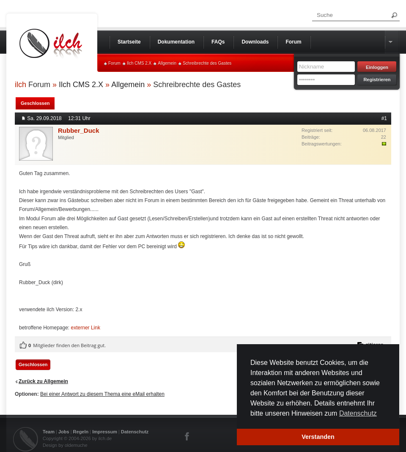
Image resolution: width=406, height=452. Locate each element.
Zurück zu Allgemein (43, 381)
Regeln (81, 431)
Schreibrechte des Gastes (207, 63)
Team (49, 431)
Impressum (104, 431)
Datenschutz (134, 431)
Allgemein (167, 63)
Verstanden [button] (318, 436)
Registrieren (376, 79)
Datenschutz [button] (358, 413)
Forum (114, 63)
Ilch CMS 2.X (139, 63)
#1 (384, 118)
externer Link (85, 328)
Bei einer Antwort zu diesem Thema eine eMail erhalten (102, 394)
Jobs (63, 431)
